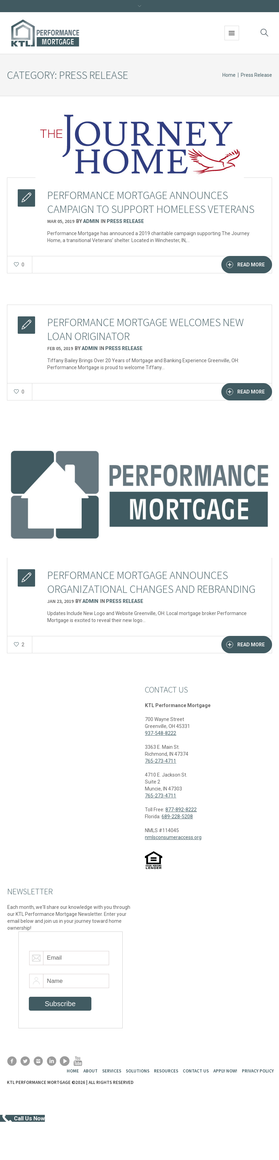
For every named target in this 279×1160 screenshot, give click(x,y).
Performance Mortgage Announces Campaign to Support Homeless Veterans (150, 202)
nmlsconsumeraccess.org (173, 837)
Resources (166, 1071)
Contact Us (196, 1071)
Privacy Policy (258, 1071)
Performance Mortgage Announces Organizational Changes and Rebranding (151, 582)
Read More (245, 264)
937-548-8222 (160, 733)
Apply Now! (225, 1071)
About (90, 1071)
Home (229, 75)
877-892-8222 (181, 809)
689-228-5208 (177, 816)
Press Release (256, 75)
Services (111, 1071)
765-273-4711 (160, 761)
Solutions (137, 1071)
